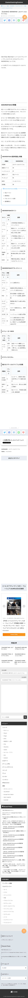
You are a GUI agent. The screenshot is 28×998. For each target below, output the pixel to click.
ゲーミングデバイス (7, 767)
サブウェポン (7, 914)
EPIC (5, 738)
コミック (4, 770)
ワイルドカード (7, 922)
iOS (5, 755)
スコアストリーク (8, 919)
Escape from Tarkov (8, 794)
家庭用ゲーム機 (7, 741)
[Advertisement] (14, 41)
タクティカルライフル (14, 449)
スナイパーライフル (9, 911)
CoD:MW (6, 800)
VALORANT (7, 791)
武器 (5, 897)
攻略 (3, 786)
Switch (5, 749)
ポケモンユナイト (8, 789)
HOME (14, 992)
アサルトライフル (8, 900)
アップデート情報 (7, 883)
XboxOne (6, 746)
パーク (5, 917)
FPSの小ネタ (5, 782)
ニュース (4, 727)
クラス (5, 892)
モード (5, 889)
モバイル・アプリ (8, 752)
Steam (5, 733)
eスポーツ (5, 760)
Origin (5, 736)
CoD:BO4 (8, 451)
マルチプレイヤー (7, 886)
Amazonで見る (14, 634)
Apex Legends (7, 797)
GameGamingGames (14, 2)
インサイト (5, 779)
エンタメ (4, 776)
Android (6, 758)
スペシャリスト (7, 895)
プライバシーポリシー (7, 940)
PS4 (5, 744)
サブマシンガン (7, 903)
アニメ (4, 773)
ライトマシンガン (8, 908)
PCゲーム (6, 730)
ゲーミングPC (6, 764)
